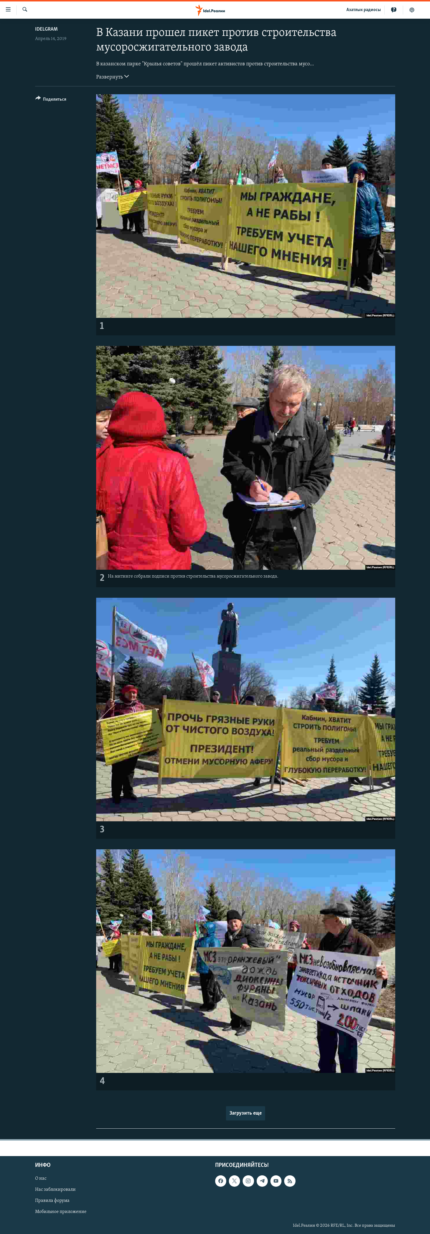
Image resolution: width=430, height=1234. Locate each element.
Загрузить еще (245, 1113)
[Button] (51, 100)
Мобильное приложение (61, 1212)
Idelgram (46, 29)
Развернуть (112, 76)
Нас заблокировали (55, 1190)
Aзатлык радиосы (363, 10)
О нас (40, 1179)
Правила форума (52, 1201)
